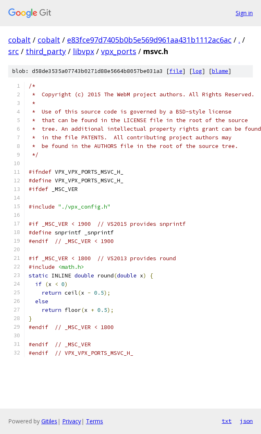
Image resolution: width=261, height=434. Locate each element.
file (175, 71)
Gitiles (49, 421)
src (13, 51)
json (246, 421)
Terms (94, 421)
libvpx (83, 51)
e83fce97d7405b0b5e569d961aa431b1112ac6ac (149, 40)
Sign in (244, 13)
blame (220, 71)
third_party (46, 51)
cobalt (19, 40)
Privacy (71, 421)
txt (227, 421)
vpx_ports (118, 51)
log (197, 71)
